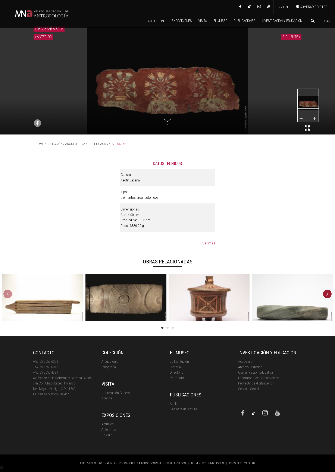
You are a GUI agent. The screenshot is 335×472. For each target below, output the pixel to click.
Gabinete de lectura (183, 409)
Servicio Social (248, 389)
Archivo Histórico (250, 367)
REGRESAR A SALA (49, 28)
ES (278, 7)
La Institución (179, 361)
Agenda (106, 398)
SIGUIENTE (291, 37)
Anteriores (108, 429)
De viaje (106, 435)
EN (285, 7)
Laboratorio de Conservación (258, 378)
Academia (245, 361)
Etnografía (108, 367)
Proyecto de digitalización (256, 383)
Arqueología (109, 361)
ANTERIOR (43, 37)
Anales (174, 404)
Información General (115, 393)
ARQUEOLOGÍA (75, 144)
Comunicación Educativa (255, 372)
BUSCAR (320, 21)
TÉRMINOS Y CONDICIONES (207, 463)
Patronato (177, 378)
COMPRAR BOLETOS (311, 7)
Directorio (177, 372)
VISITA (202, 21)
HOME (39, 144)
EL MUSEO (220, 21)
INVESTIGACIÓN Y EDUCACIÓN (282, 21)
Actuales (107, 424)
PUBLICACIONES (244, 21)
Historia (175, 367)
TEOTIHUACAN (98, 144)
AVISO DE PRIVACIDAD (242, 463)
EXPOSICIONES (182, 21)
